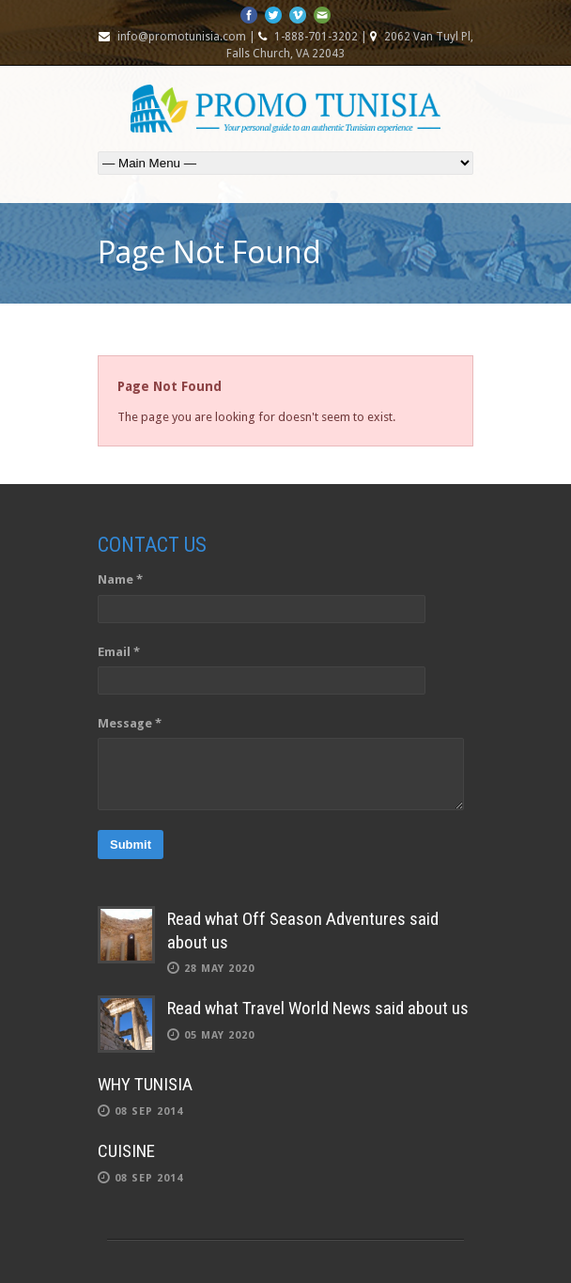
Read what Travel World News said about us (318, 1008)
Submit (130, 844)
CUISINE (126, 1151)
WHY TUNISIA (145, 1084)
